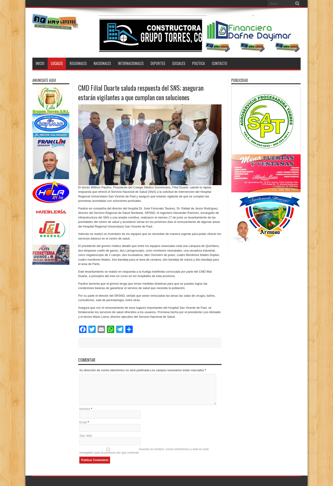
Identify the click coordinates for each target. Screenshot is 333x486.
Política (198, 63)
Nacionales (102, 63)
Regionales (78, 63)
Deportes (158, 63)
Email (83, 422)
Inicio (40, 63)
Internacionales (131, 63)
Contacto (219, 63)
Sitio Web (85, 435)
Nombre (84, 409)
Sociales (178, 63)
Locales (57, 63)
